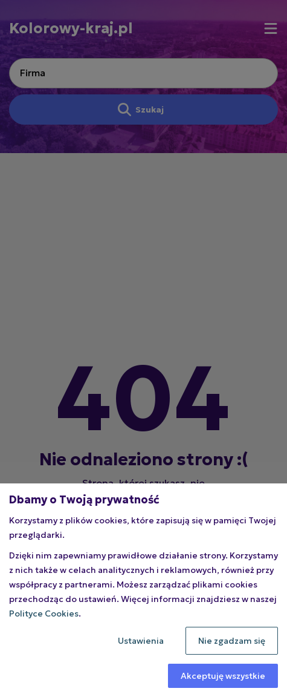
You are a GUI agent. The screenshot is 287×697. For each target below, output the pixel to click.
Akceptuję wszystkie (223, 675)
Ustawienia (141, 640)
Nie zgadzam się (231, 640)
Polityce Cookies (44, 613)
